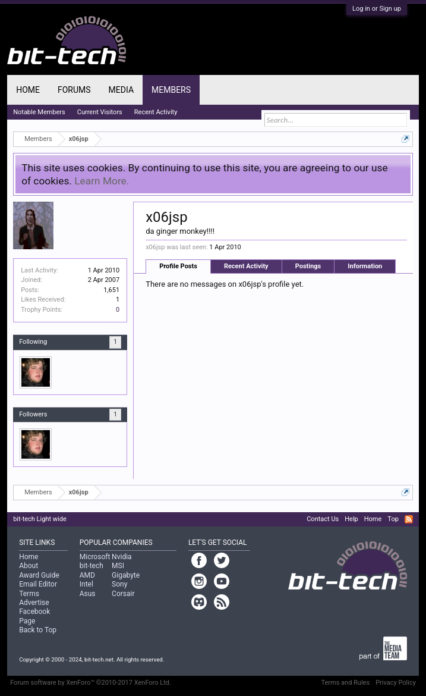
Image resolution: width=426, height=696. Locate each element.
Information (365, 266)
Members (171, 90)
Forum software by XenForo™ (90, 682)
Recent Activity (246, 266)
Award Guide (39, 575)
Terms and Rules (345, 682)
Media (121, 90)
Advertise (34, 602)
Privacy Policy (395, 682)
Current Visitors (99, 112)
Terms (29, 594)
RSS (409, 519)
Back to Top (37, 630)
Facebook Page (34, 616)
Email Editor (38, 584)
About (28, 566)
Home (28, 90)
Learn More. (101, 181)
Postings (308, 266)
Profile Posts (178, 266)
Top (392, 519)
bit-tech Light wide (40, 519)
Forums (74, 90)
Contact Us (323, 519)
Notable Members (39, 112)
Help (351, 519)
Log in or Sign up (376, 8)
